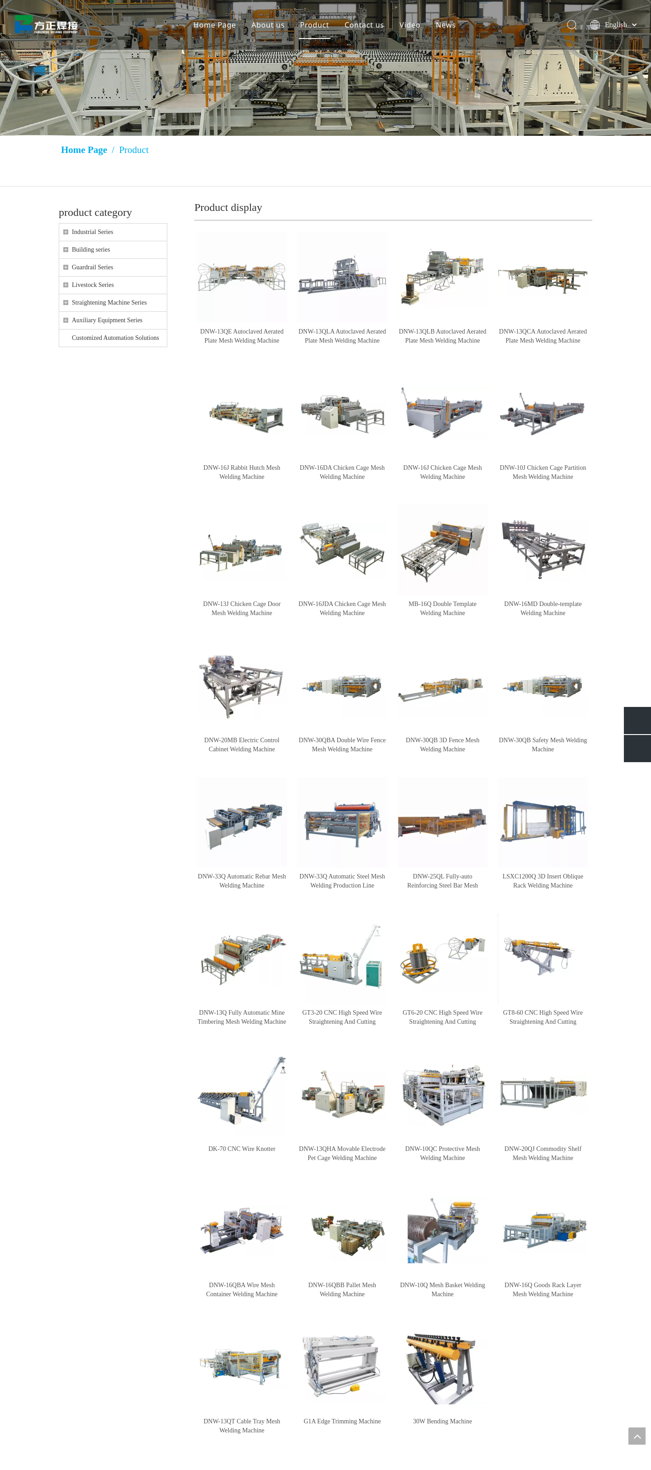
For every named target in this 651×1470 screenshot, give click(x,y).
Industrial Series (92, 232)
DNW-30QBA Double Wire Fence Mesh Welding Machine (342, 745)
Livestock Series (93, 285)
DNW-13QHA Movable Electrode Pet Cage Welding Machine (342, 1153)
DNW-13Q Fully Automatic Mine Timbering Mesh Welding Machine (242, 1017)
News (445, 25)
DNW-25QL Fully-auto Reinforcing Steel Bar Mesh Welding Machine (442, 881)
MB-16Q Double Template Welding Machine (442, 608)
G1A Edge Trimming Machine (342, 1421)
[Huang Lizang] (325, 68)
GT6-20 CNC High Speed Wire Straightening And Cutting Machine (443, 1017)
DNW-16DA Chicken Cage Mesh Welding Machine (342, 472)
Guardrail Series (92, 267)
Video (409, 25)
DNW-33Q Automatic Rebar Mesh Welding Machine (242, 881)
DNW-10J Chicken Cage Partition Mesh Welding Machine (543, 472)
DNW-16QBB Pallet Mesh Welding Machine (342, 1290)
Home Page (214, 25)
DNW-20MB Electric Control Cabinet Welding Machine (241, 745)
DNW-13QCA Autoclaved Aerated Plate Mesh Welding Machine (543, 336)
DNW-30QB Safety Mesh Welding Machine (543, 745)
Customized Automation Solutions (115, 337)
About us (267, 25)
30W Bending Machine (442, 1421)
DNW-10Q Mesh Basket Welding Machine (442, 1290)
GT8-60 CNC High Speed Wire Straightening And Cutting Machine (543, 1017)
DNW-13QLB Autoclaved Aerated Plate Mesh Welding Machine (442, 336)
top (637, 1436)
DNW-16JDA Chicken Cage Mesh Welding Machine (342, 608)
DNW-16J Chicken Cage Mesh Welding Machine (442, 472)
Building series (91, 249)
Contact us (364, 25)
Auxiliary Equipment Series (107, 320)
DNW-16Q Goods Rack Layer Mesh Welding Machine (543, 1290)
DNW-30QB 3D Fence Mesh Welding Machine (443, 745)
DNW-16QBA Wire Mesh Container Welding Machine (242, 1290)
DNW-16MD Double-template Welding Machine (542, 608)
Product (314, 25)
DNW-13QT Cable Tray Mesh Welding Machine (241, 1426)
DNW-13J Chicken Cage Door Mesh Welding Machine (241, 608)
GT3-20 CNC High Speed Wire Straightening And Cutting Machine (342, 1017)
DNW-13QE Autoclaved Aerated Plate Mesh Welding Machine (241, 336)
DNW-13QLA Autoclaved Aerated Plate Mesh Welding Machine (342, 336)
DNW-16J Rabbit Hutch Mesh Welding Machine (241, 472)
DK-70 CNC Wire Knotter (241, 1148)
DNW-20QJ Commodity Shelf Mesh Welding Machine (543, 1153)
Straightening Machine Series (109, 302)
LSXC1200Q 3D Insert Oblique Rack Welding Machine (543, 881)
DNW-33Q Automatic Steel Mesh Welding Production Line (342, 881)
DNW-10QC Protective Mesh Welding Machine (442, 1153)
